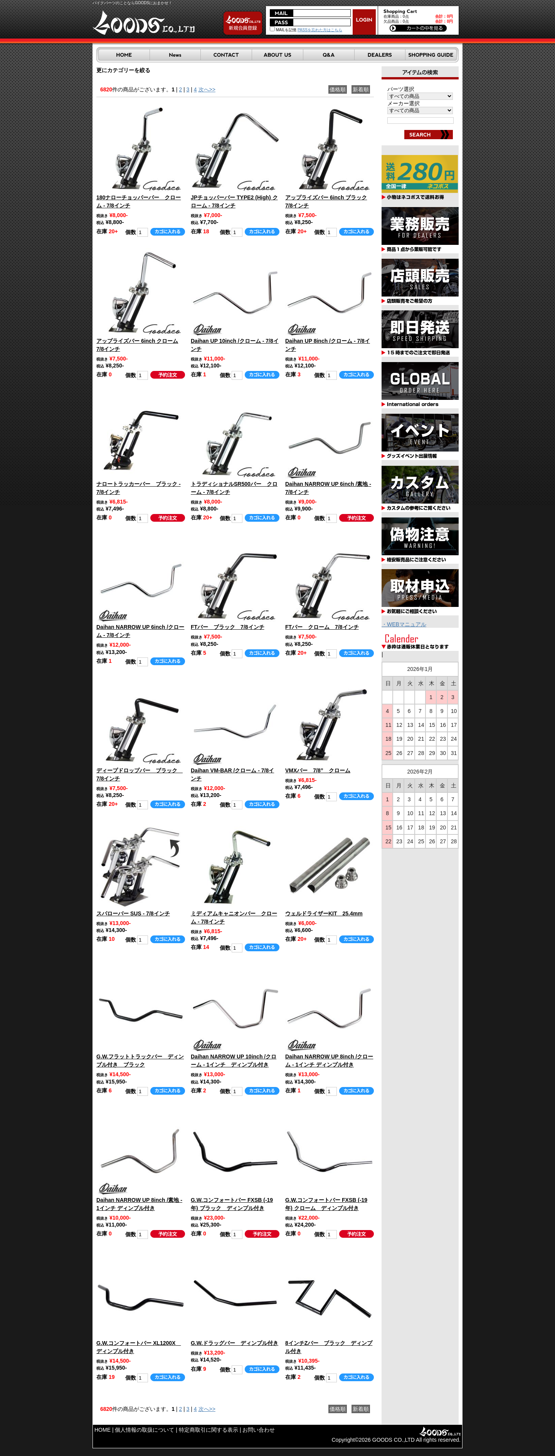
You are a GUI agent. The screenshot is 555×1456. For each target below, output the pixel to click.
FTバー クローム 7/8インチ (322, 627)
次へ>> (206, 89)
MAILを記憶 (283, 30)
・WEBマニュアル (404, 624)
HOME (102, 1430)
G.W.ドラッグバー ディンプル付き (234, 1343)
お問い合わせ (258, 1430)
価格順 (338, 89)
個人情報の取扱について (144, 1430)
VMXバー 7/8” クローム (317, 770)
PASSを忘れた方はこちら (320, 30)
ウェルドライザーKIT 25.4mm (324, 913)
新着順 (361, 89)
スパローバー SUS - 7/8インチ (133, 913)
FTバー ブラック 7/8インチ (227, 627)
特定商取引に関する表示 (208, 1430)
